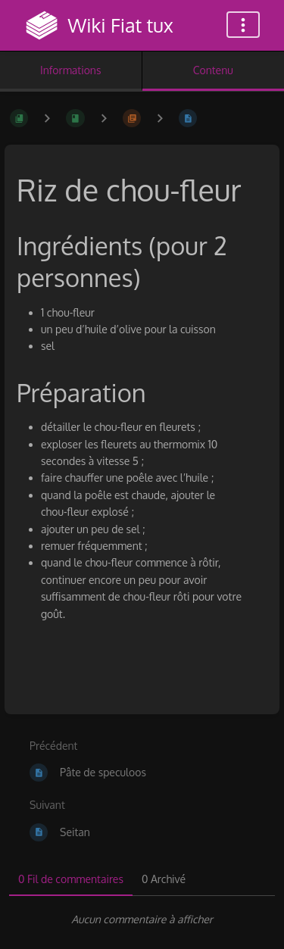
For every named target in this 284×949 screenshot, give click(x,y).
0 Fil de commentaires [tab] (70, 879)
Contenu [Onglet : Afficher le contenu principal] (213, 70)
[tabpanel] (142, 919)
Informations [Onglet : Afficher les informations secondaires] (70, 70)
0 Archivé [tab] (164, 879)
